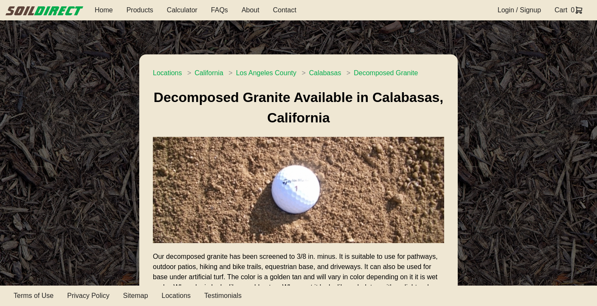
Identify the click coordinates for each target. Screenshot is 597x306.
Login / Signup (519, 10)
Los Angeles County (266, 72)
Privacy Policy (88, 295)
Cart (561, 10)
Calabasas (325, 72)
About (250, 10)
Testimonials (223, 295)
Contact (284, 10)
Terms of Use (34, 295)
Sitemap (135, 295)
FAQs (219, 10)
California (208, 72)
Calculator (182, 10)
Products (140, 10)
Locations (167, 72)
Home (104, 10)
